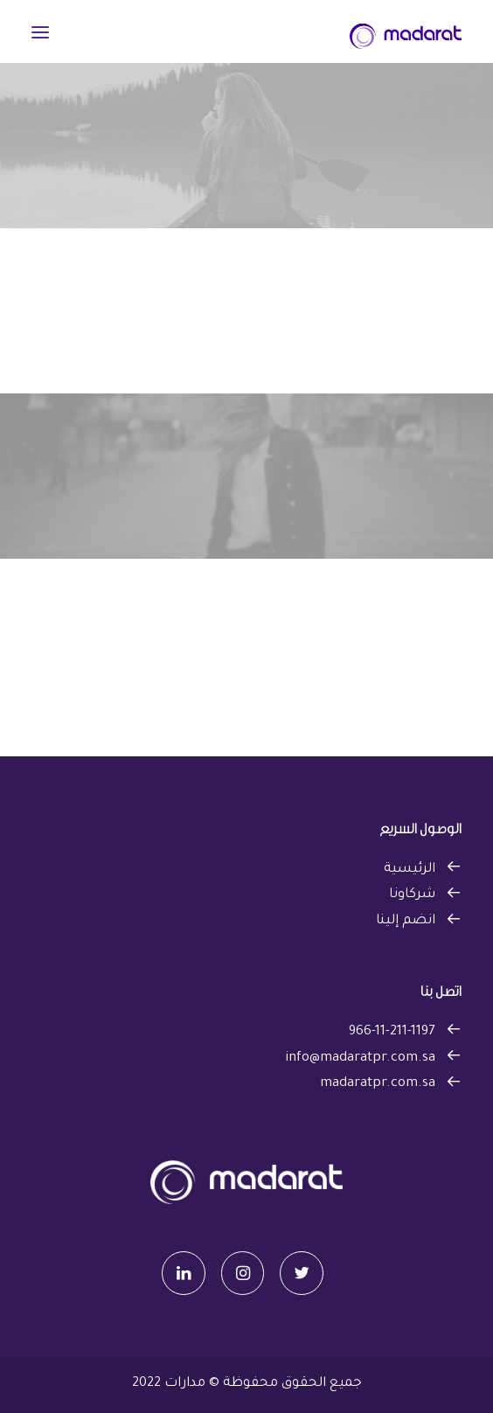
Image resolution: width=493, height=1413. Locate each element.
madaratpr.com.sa (377, 1083)
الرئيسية (409, 869)
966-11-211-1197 (392, 1032)
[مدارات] (406, 32)
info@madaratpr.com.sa (360, 1058)
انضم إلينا (405, 921)
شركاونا (412, 894)
